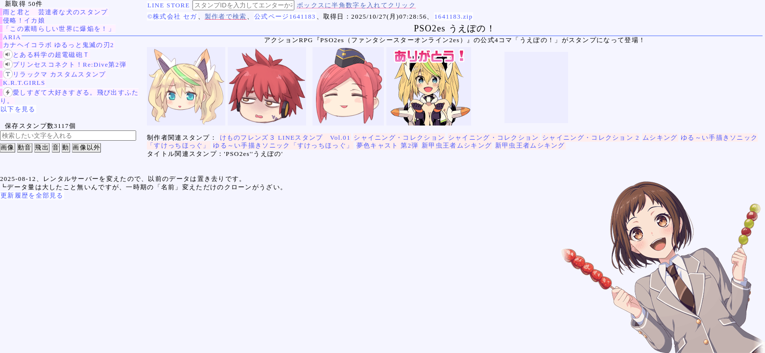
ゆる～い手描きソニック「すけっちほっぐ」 (283, 145)
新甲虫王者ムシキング (457, 145)
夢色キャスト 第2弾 (388, 145)
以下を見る (18, 109)
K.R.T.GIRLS (24, 82)
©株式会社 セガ (172, 16)
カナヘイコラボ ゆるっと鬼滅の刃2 (58, 45)
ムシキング (660, 137)
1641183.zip (453, 16)
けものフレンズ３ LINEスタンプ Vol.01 (285, 137)
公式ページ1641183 (285, 16)
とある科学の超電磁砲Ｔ (46, 54)
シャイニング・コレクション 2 (590, 137)
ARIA (12, 37)
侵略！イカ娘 (24, 20)
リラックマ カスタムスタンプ (54, 74)
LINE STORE (168, 5)
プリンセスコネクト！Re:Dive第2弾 (64, 64)
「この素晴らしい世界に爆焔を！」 (59, 28)
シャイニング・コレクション (399, 137)
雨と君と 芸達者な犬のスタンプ (55, 12)
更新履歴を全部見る (32, 195)
